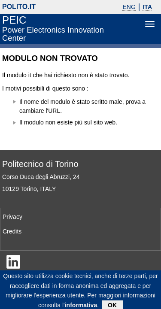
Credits (12, 231)
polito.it (19, 6)
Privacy (12, 216)
